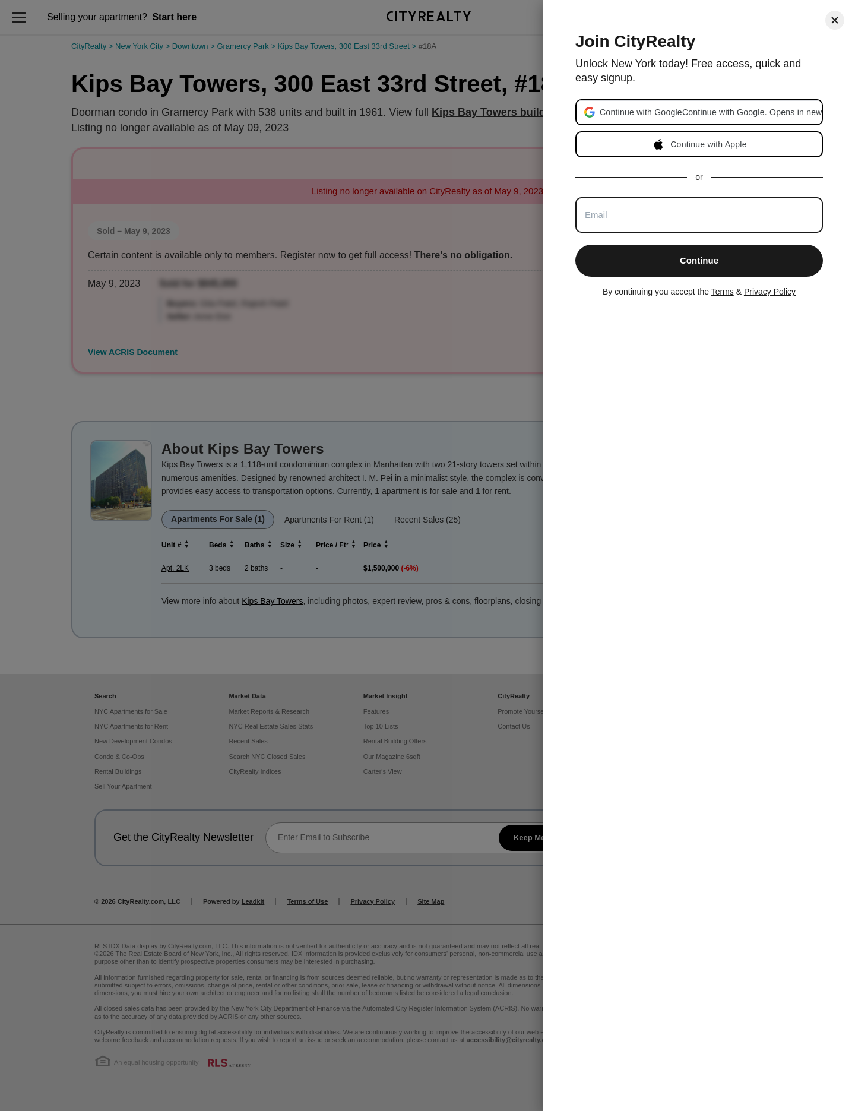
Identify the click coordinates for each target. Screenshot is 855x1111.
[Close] (834, 20)
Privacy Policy (770, 291)
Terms (722, 291)
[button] (710, 112)
